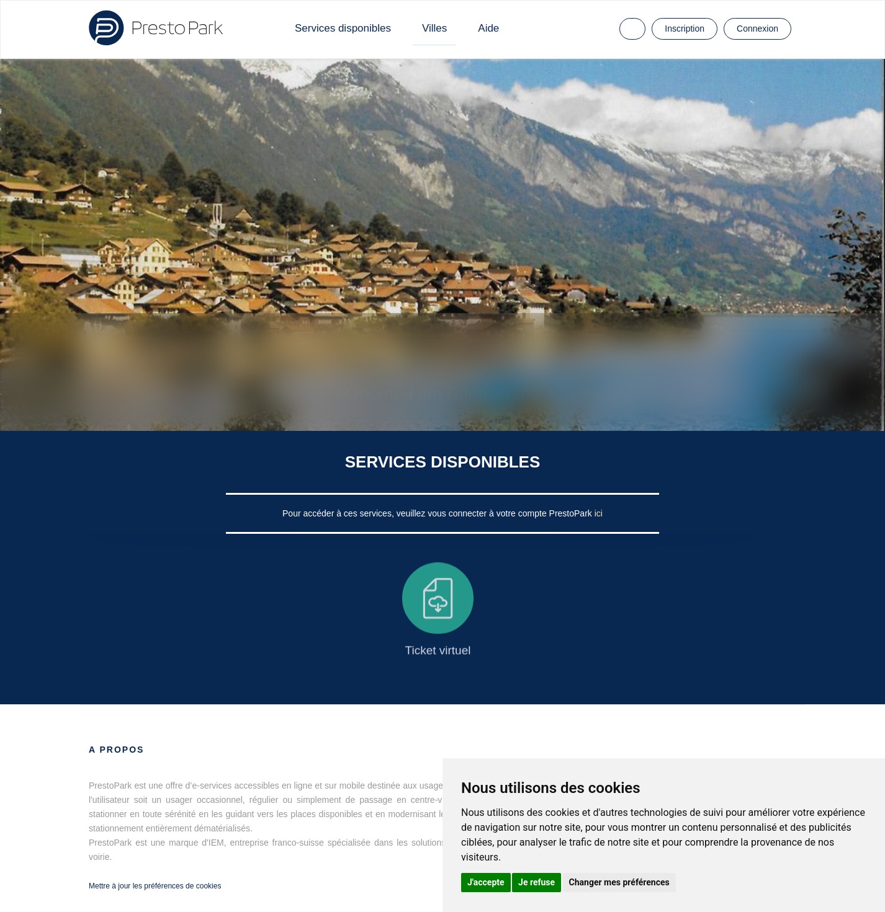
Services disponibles (343, 28)
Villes (434, 28)
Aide (488, 28)
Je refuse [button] (536, 882)
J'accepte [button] (486, 882)
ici (599, 513)
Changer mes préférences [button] (619, 882)
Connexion (757, 28)
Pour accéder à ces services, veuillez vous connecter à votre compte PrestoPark (438, 513)
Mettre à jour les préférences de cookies (155, 886)
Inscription (684, 28)
